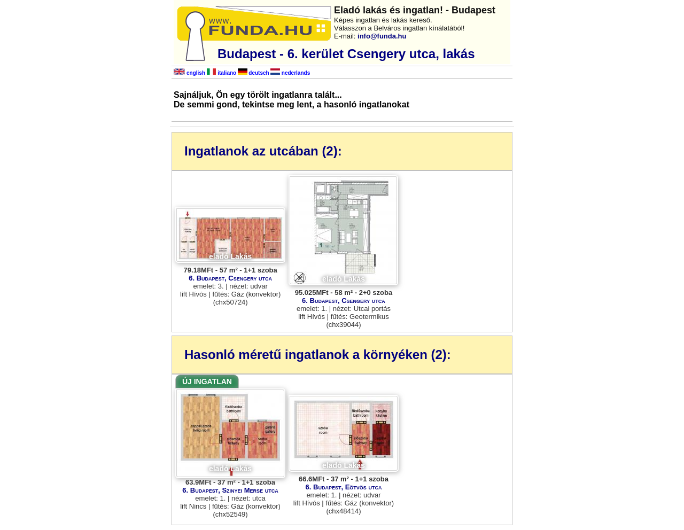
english (189, 73)
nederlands (290, 73)
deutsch (253, 73)
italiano (221, 73)
